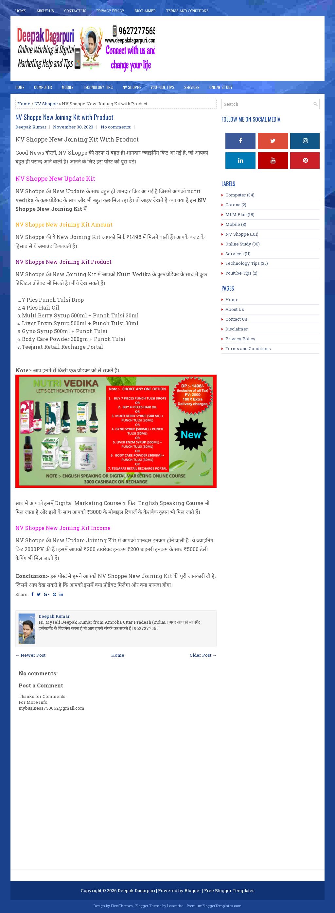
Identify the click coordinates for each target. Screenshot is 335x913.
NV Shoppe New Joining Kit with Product (64, 117)
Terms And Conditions (187, 10)
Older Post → (203, 655)
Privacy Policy (110, 10)
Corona (232, 205)
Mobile (67, 87)
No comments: (116, 127)
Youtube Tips (238, 273)
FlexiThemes (121, 905)
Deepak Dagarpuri (136, 890)
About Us (45, 10)
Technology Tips (98, 87)
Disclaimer (145, 10)
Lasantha (175, 905)
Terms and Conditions (248, 348)
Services (192, 87)
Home (20, 10)
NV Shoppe (132, 87)
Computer (43, 87)
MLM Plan (236, 214)
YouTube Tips (162, 87)
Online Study (220, 87)
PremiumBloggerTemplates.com (214, 905)
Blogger (193, 890)
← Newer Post (30, 655)
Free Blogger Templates (229, 890)
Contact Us (75, 10)
